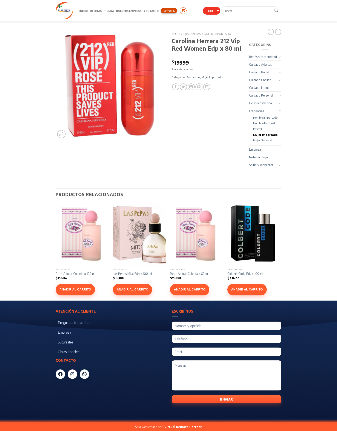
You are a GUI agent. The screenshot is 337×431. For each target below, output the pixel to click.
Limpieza (255, 149)
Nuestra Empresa (128, 10)
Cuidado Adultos (260, 64)
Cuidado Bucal (259, 72)
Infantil (257, 129)
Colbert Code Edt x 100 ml (245, 273)
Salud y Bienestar (261, 165)
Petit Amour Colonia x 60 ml (189, 273)
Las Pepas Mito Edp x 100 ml (132, 273)
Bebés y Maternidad (263, 57)
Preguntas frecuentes (74, 323)
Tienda (109, 10)
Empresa (64, 332)
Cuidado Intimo (259, 87)
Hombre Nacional (264, 123)
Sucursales (66, 342)
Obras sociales (69, 352)
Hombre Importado (265, 117)
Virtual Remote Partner (183, 427)
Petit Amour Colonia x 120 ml (75, 273)
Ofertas (96, 10)
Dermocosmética (260, 103)
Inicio (83, 10)
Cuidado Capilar (260, 80)
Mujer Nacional (262, 140)
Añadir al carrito (75, 289)
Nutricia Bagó (258, 157)
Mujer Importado (217, 34)
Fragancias (192, 34)
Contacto (151, 10)
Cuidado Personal (261, 95)
